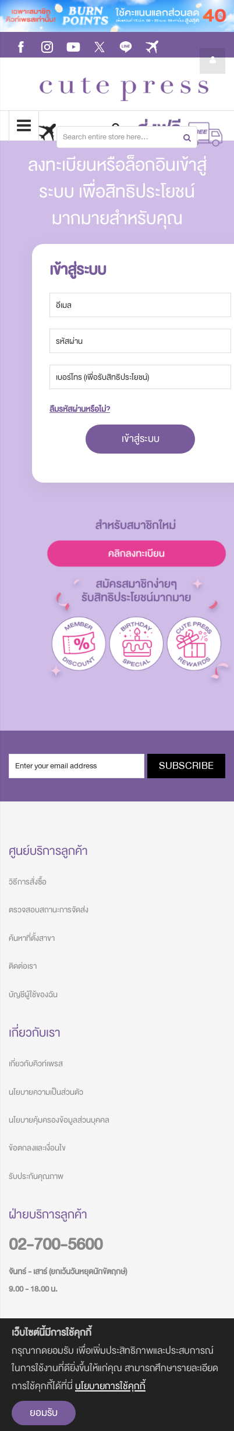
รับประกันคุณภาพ (36, 1176)
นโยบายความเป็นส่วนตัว (46, 1092)
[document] (117, 1374)
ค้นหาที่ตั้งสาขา (32, 938)
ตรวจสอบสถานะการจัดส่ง (48, 909)
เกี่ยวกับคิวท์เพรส (36, 1063)
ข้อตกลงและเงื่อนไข (37, 1148)
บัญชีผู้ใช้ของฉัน (33, 994)
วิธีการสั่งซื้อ (28, 882)
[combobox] (126, 137)
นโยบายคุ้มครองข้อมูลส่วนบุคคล (59, 1120)
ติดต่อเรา (23, 966)
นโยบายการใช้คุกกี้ (110, 1386)
